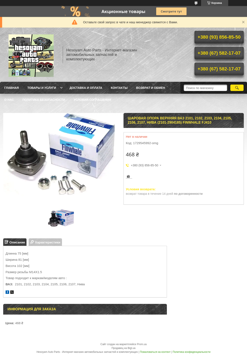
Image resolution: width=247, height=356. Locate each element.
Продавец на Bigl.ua (123, 348)
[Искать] (237, 88)
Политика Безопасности (43, 99)
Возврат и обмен (150, 87)
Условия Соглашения (92, 99)
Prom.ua (142, 344)
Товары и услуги (41, 87)
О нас (9, 99)
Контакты (119, 87)
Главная (11, 87)
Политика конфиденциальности (191, 351)
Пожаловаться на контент (155, 351)
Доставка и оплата (85, 87)
